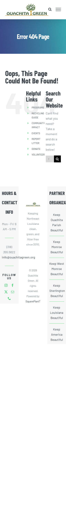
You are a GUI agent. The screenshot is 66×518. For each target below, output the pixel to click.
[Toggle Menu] (58, 9)
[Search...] (50, 158)
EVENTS (36, 133)
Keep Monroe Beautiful (57, 247)
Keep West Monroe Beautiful (56, 269)
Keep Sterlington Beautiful (56, 291)
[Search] (57, 158)
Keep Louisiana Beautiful (56, 312)
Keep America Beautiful (57, 334)
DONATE (36, 148)
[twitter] (6, 291)
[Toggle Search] (50, 9)
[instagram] (6, 285)
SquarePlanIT (33, 301)
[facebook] (12, 285)
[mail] (12, 291)
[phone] (9, 298)
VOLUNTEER (38, 154)
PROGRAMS (38, 107)
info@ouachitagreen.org (9, 257)
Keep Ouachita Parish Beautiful (57, 222)
